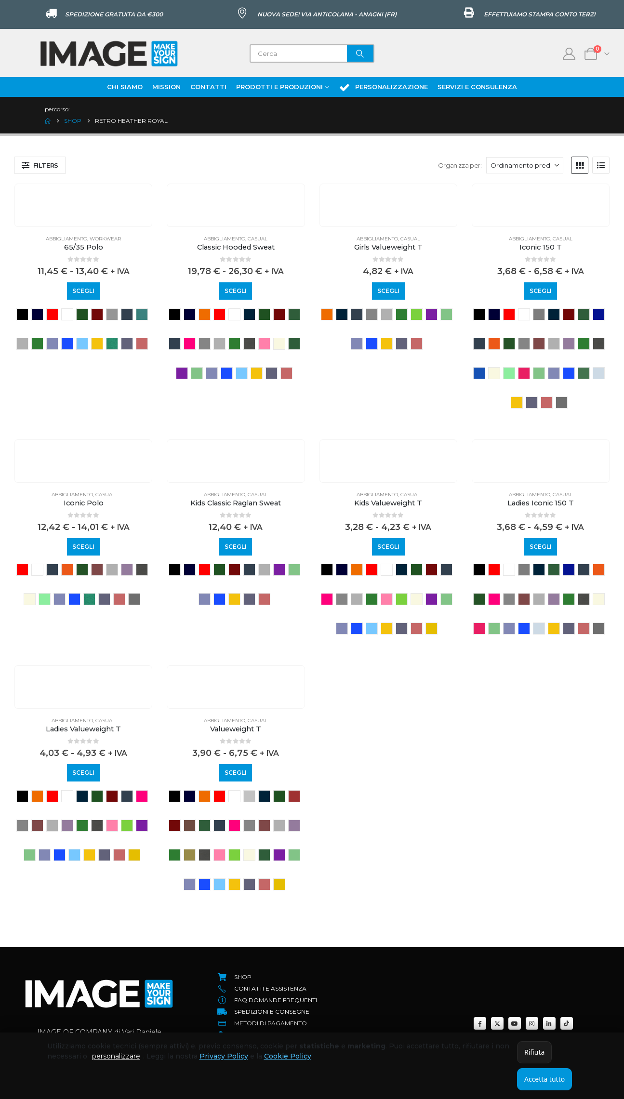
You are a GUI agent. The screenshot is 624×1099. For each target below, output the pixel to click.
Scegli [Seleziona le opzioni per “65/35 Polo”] (83, 290)
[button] (40, 165)
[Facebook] (480, 1023)
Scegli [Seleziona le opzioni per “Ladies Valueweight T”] (83, 772)
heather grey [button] (22, 344)
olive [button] (294, 344)
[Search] (360, 53)
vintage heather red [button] (142, 344)
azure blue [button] (249, 314)
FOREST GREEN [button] (509, 344)
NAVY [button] (37, 314)
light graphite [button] (249, 344)
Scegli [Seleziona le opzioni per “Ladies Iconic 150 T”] (541, 546)
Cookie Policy (287, 1056)
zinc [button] (562, 403)
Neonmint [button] (509, 373)
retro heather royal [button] (52, 344)
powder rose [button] (524, 373)
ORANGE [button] (205, 314)
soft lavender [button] (599, 373)
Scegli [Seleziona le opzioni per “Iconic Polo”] (83, 546)
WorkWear (105, 239)
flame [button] (494, 344)
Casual (257, 239)
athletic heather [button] (539, 314)
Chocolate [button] (190, 826)
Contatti (208, 87)
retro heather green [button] (197, 373)
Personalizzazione (383, 87)
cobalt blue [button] (599, 314)
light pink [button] (264, 344)
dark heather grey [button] (112, 314)
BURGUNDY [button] (97, 314)
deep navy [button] (127, 314)
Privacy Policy (223, 1056)
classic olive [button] (294, 314)
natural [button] (279, 344)
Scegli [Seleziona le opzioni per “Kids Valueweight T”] (388, 546)
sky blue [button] (82, 344)
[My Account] (569, 54)
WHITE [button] (67, 314)
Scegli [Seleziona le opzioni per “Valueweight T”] (236, 772)
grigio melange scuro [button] (205, 344)
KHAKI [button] (190, 855)
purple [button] (182, 373)
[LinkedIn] (549, 1023)
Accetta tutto (544, 1079)
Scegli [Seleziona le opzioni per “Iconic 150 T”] (541, 290)
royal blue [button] (67, 344)
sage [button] (584, 373)
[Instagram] (532, 1023)
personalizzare (116, 1056)
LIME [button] (417, 314)
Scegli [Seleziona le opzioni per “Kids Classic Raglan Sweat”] (236, 546)
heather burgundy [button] (539, 344)
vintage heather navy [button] (127, 344)
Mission (166, 87)
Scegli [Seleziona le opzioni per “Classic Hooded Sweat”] (236, 290)
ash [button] (249, 796)
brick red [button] (294, 796)
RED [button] (52, 314)
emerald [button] (142, 314)
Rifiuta (534, 1052)
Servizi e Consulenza (477, 87)
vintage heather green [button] (112, 344)
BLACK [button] (22, 314)
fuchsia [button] (190, 344)
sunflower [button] (97, 344)
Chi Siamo (125, 87)
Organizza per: (460, 165)
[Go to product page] (83, 191)
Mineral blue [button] (479, 373)
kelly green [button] (37, 344)
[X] (497, 1023)
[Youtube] (514, 1023)
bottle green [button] (82, 314)
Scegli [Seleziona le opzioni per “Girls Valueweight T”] (388, 290)
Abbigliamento (66, 239)
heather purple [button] (569, 344)
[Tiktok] (566, 1023)
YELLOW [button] (431, 628)
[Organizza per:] (524, 165)
